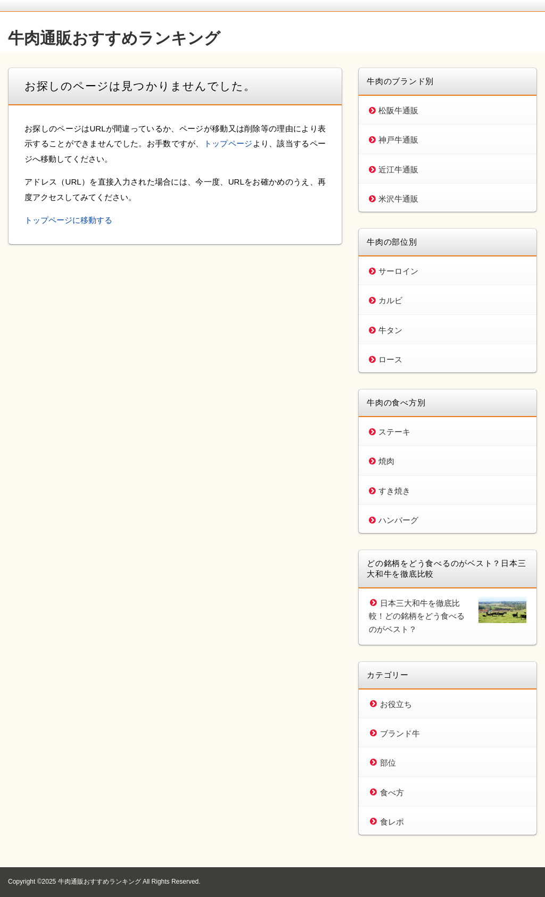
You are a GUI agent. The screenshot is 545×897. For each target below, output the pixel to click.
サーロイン (398, 271)
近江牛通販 (398, 169)
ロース (390, 359)
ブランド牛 (400, 733)
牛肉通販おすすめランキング (114, 38)
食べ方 (392, 792)
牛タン (390, 330)
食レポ (392, 821)
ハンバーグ (398, 520)
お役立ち (396, 704)
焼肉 (386, 461)
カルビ (390, 300)
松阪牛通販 (398, 110)
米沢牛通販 (398, 198)
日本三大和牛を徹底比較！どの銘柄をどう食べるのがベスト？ (417, 616)
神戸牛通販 (398, 139)
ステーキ (394, 431)
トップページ (228, 143)
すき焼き (394, 490)
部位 (388, 762)
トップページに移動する (68, 220)
